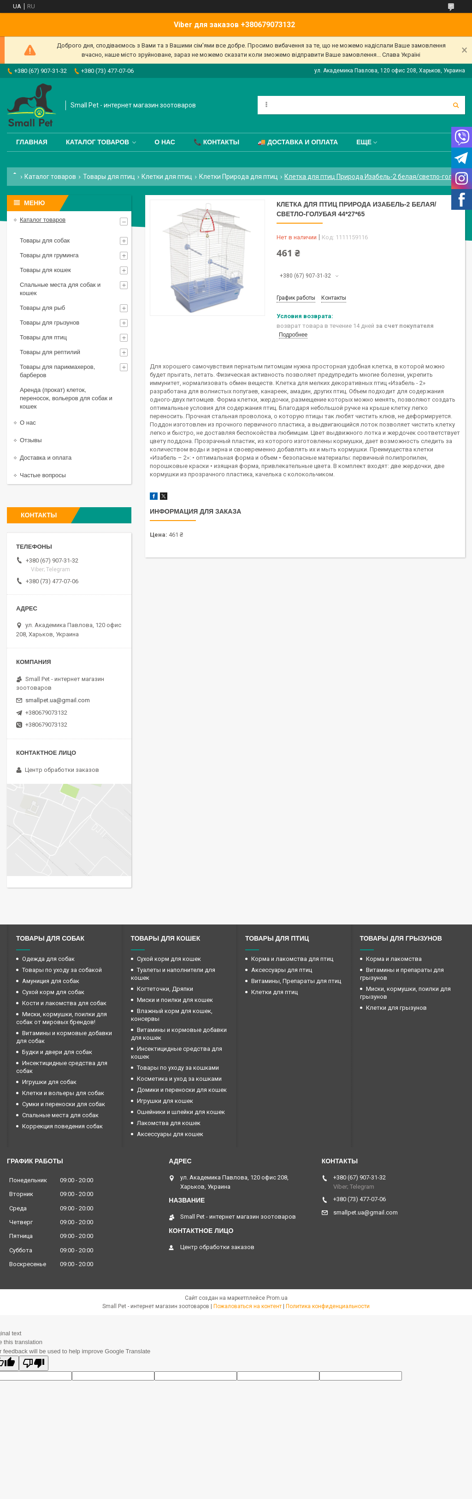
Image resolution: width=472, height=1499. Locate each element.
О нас (164, 142)
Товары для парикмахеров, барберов (57, 371)
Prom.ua (277, 1298)
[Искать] (456, 105)
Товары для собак (45, 240)
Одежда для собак (48, 958)
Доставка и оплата (45, 457)
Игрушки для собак (49, 1081)
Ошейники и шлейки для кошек (181, 1111)
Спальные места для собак (60, 1115)
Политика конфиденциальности (328, 1306)
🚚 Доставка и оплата (298, 142)
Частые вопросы (43, 475)
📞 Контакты (216, 142)
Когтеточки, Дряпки (165, 988)
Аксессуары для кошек (170, 1134)
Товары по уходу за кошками (178, 1067)
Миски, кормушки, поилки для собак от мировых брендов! (61, 1018)
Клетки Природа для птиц (238, 176)
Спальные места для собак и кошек (60, 288)
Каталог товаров (97, 142)
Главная (31, 142)
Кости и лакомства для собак (64, 1003)
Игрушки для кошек (165, 1100)
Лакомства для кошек (169, 1123)
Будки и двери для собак (57, 1052)
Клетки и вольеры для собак (63, 1093)
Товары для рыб (42, 307)
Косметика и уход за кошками (179, 1078)
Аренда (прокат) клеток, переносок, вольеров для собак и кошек (66, 398)
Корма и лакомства (394, 958)
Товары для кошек (45, 270)
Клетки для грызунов (396, 1007)
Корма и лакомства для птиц (292, 958)
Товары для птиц (109, 176)
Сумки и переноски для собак (63, 1104)
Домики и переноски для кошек (182, 1089)
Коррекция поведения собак (62, 1126)
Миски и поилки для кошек (175, 999)
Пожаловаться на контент (247, 1306)
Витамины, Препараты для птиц (296, 981)
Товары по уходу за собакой (62, 969)
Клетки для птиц (167, 176)
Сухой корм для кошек (169, 958)
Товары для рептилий (50, 352)
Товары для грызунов (49, 322)
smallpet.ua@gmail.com (57, 700)
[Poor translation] (33, 1363)
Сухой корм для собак (53, 992)
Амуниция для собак (50, 981)
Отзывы (31, 440)
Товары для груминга (49, 255)
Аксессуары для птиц (281, 969)
